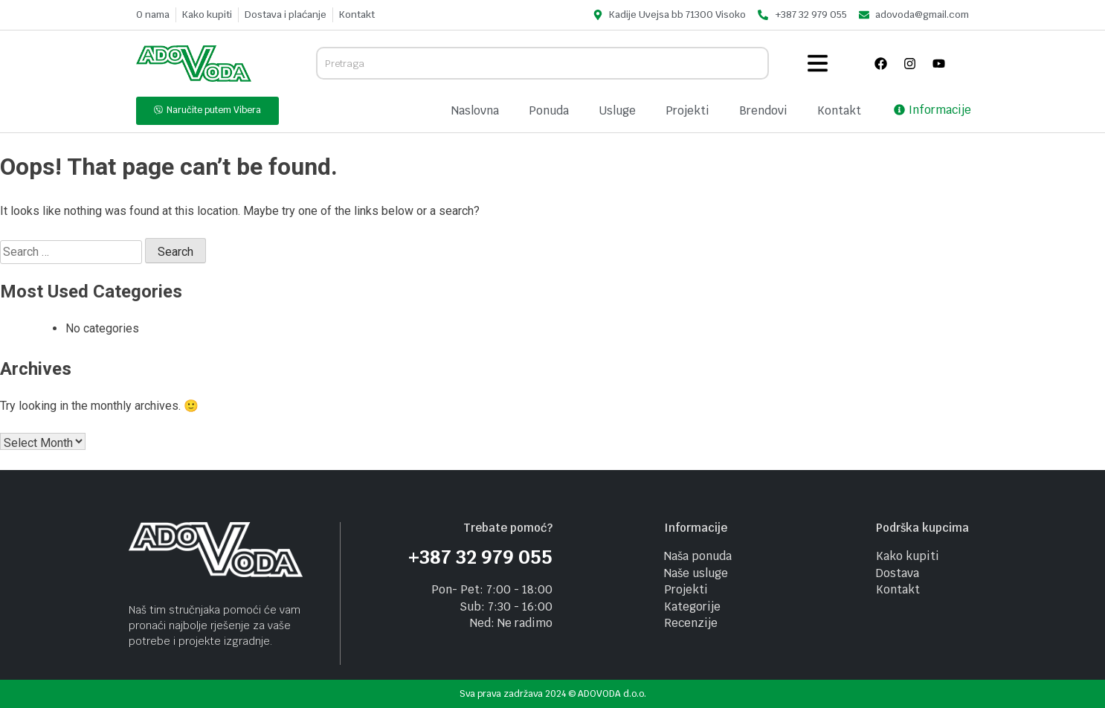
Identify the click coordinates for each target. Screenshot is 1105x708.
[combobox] (542, 63)
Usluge (617, 110)
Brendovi (763, 110)
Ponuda (549, 110)
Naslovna (475, 110)
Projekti (687, 110)
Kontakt (839, 110)
